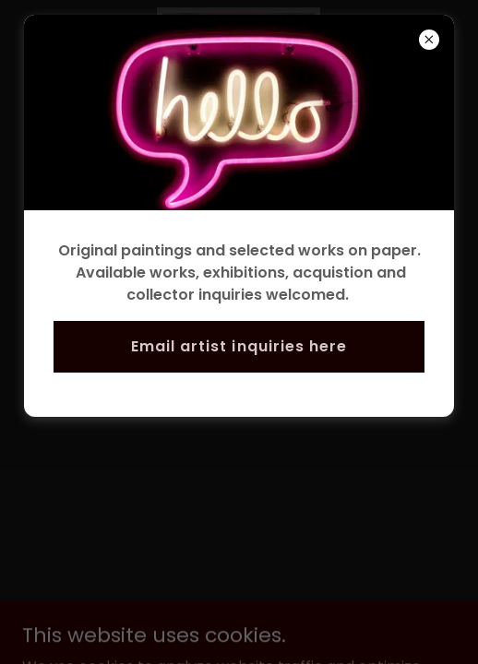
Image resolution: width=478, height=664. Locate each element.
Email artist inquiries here (238, 346)
